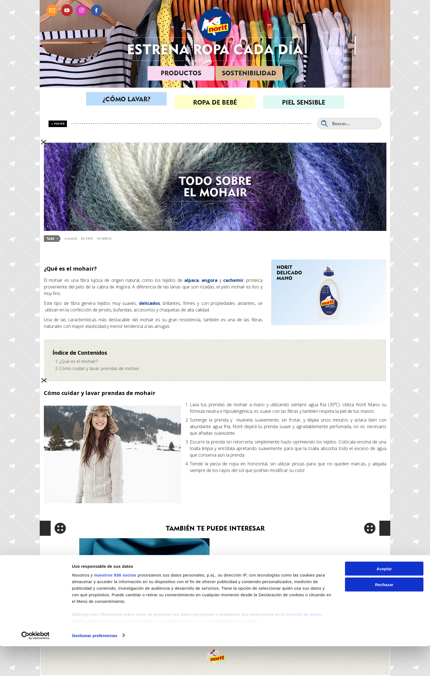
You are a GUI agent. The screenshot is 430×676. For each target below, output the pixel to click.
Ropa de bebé (215, 102)
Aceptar (384, 598)
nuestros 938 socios (115, 604)
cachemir (233, 280)
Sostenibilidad (249, 73)
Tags (50, 238)
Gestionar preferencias (94, 665)
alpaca (190, 280)
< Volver (57, 123)
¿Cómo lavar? (127, 102)
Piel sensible (303, 102)
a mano (70, 238)
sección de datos (304, 644)
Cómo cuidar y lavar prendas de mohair (99, 368)
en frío (87, 238)
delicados (149, 303)
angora (209, 280)
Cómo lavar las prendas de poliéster (144, 574)
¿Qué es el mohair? (78, 361)
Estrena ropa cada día (215, 49)
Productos (181, 73)
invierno (104, 238)
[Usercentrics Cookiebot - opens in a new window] (36, 665)
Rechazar (384, 614)
